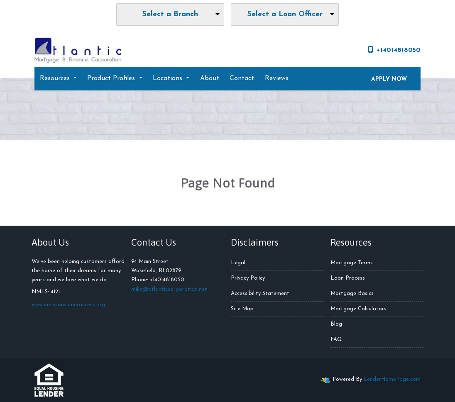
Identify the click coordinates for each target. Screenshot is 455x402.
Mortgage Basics (352, 293)
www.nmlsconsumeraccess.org (68, 304)
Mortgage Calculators (358, 309)
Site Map (242, 309)
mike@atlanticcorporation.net (169, 289)
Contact (242, 78)
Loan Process (347, 278)
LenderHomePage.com (392, 379)
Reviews (277, 78)
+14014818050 (394, 50)
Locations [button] (168, 78)
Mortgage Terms (351, 263)
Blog (336, 324)
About (209, 78)
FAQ (336, 339)
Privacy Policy (248, 278)
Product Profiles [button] (112, 78)
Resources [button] (56, 78)
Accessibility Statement (260, 293)
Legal (238, 263)
